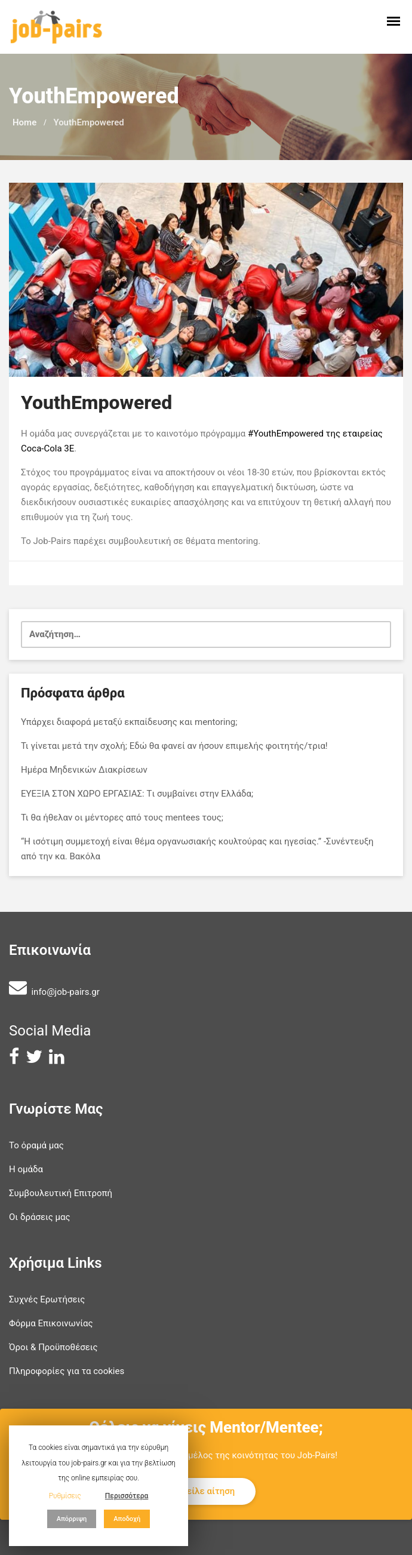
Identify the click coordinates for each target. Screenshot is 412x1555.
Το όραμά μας (36, 1145)
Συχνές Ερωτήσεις (47, 1299)
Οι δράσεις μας (39, 1217)
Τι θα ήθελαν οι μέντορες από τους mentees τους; (122, 817)
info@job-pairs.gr (65, 992)
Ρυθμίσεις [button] (65, 1496)
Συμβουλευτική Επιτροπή (60, 1193)
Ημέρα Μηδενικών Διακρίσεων (84, 769)
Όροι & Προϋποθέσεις (53, 1347)
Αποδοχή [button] (126, 1519)
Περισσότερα (127, 1496)
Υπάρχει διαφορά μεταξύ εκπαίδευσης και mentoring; (129, 722)
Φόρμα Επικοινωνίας (51, 1323)
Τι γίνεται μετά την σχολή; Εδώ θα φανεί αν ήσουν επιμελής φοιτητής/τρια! (174, 745)
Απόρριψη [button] (72, 1519)
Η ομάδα (26, 1169)
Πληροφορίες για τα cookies (66, 1371)
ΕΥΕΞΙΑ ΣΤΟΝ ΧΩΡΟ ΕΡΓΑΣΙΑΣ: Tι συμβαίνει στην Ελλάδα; (137, 793)
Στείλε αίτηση (206, 1491)
